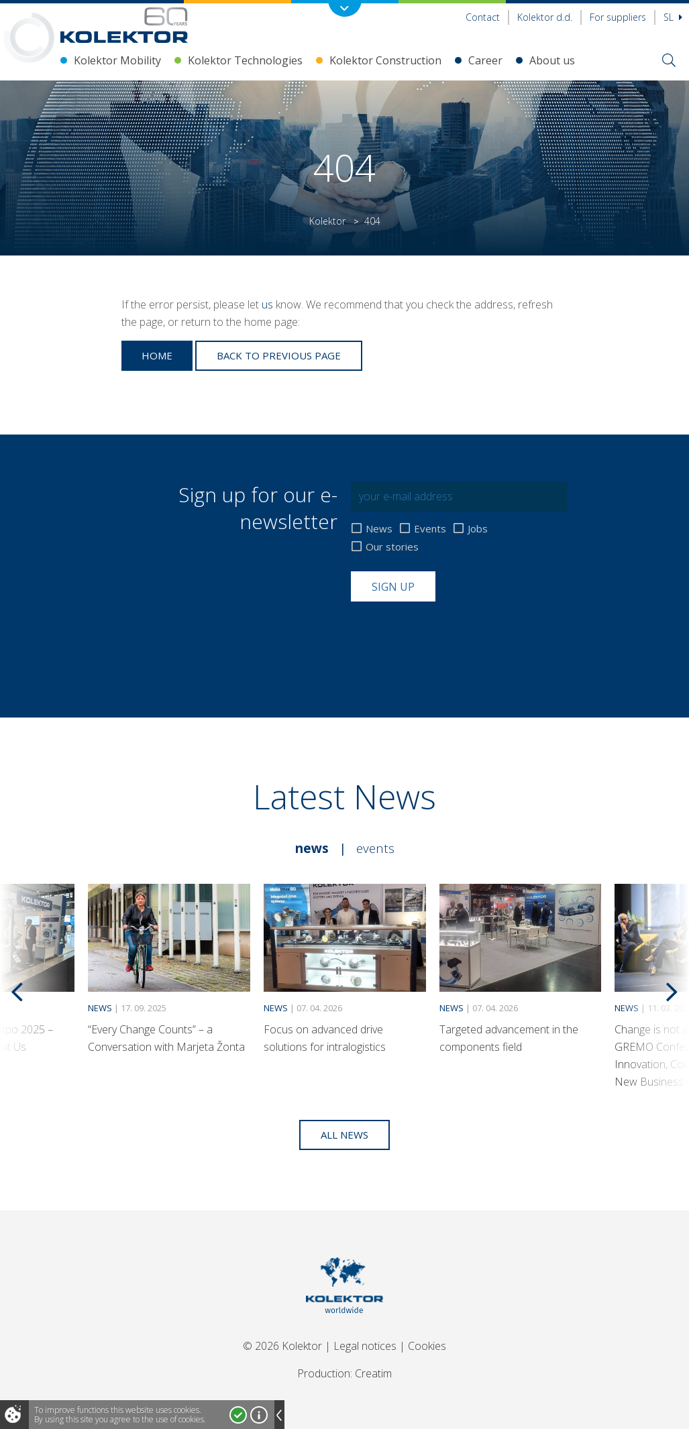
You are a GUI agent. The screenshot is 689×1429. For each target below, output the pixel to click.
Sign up (393, 586)
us (267, 304)
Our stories (392, 547)
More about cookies (259, 1415)
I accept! (238, 1415)
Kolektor (327, 221)
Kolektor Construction (385, 60)
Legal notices (364, 1345)
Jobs (478, 529)
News (379, 529)
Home (157, 355)
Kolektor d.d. (544, 17)
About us (552, 60)
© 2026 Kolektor (282, 1345)
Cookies (427, 1345)
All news (344, 1134)
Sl (673, 17)
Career (485, 60)
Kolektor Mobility (117, 60)
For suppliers (618, 17)
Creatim (373, 1373)
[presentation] (453, 634)
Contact (483, 17)
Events (430, 529)
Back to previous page (279, 355)
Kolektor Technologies (245, 60)
